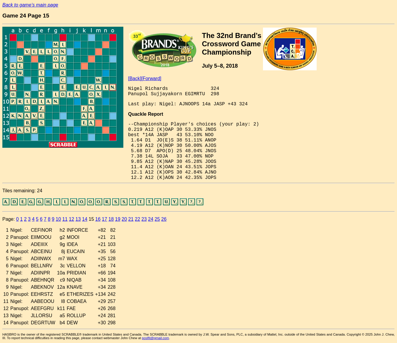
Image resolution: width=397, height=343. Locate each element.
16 (98, 219)
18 (111, 219)
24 (150, 219)
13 (78, 219)
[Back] (134, 78)
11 (65, 219)
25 (157, 219)
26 (164, 219)
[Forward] (151, 78)
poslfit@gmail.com (155, 338)
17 (104, 219)
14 (84, 219)
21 (131, 219)
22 (137, 219)
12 (71, 219)
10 (58, 219)
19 (117, 219)
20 (124, 219)
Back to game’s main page (30, 4)
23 (144, 219)
